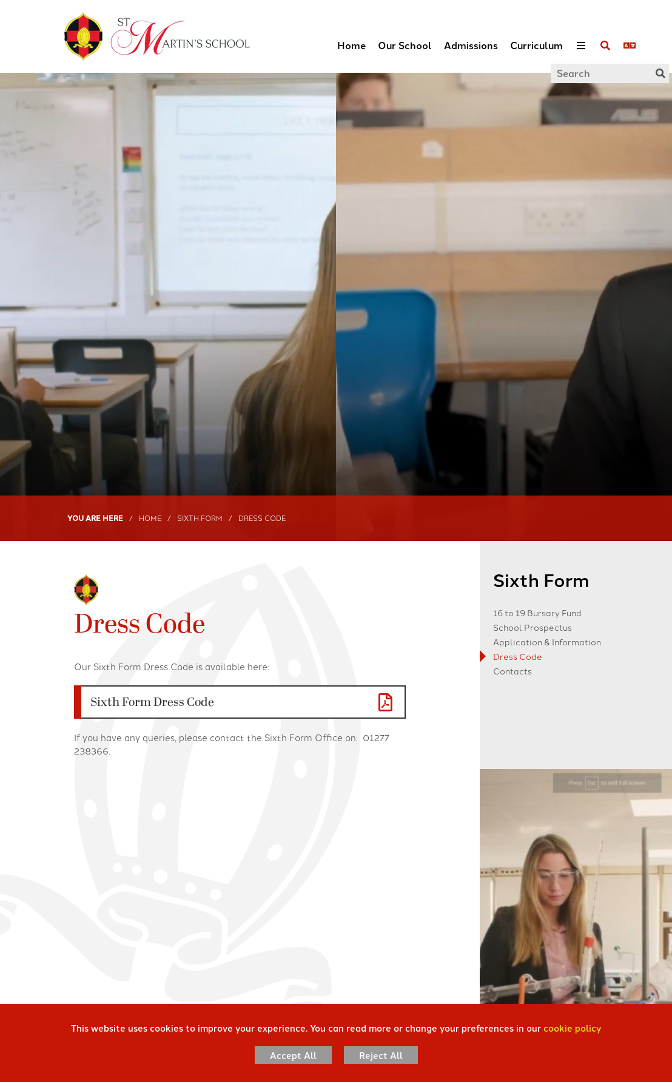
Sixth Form (200, 517)
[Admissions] (471, 36)
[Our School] (405, 36)
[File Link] (240, 702)
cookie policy (572, 1027)
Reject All (381, 1055)
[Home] (140, 36)
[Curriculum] (536, 36)
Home (150, 517)
